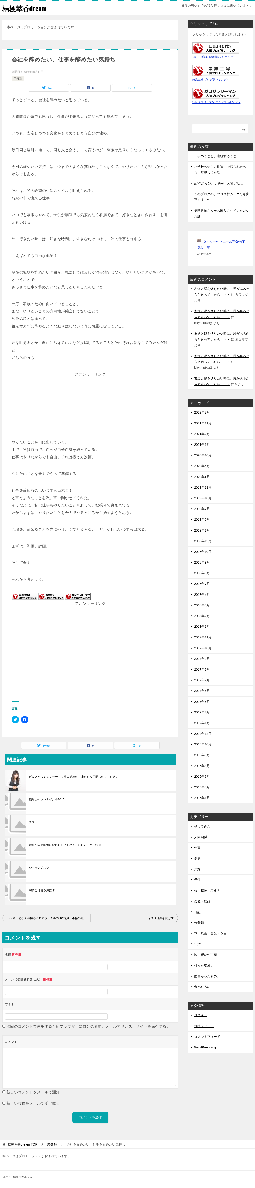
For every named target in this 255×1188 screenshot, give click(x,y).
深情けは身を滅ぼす (42, 890)
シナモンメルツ (39, 867)
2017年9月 (202, 659)
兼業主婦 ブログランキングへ (210, 79)
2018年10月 (203, 552)
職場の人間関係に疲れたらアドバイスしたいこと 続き (65, 845)
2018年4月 (202, 594)
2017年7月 (202, 680)
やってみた (202, 826)
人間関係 (200, 837)
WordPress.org (205, 1047)
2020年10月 (203, 455)
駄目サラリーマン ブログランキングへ (216, 102)
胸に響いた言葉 (205, 955)
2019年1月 (202, 530)
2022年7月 (202, 412)
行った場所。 (204, 965)
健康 (197, 858)
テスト (33, 822)
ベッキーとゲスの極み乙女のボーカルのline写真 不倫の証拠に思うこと (48, 918)
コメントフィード (207, 1036)
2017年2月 (202, 712)
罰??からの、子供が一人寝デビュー (220, 183)
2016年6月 (202, 776)
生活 (197, 944)
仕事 (197, 848)
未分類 (18, 78)
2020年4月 (202, 477)
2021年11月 (203, 423)
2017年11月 (203, 637)
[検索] (220, 128)
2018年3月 (202, 605)
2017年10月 (203, 648)
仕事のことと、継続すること (215, 156)
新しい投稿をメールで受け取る (33, 1103)
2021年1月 (202, 444)
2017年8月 (202, 669)
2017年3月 (202, 702)
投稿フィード (204, 1026)
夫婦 (197, 869)
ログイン (200, 1015)
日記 (197, 912)
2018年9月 (202, 562)
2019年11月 (203, 487)
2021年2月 (202, 434)
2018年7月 (202, 584)
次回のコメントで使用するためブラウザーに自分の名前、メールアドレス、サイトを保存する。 (88, 1026)
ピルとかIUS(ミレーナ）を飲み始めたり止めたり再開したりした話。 (73, 776)
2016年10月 (203, 744)
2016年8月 (202, 766)
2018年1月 (202, 626)
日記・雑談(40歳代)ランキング (213, 57)
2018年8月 (202, 573)
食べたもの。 (204, 987)
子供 (197, 880)
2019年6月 (202, 519)
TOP (22, 1144)
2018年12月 (203, 541)
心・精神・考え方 (207, 890)
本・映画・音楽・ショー (212, 933)
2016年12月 (203, 734)
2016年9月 (202, 755)
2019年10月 (203, 498)
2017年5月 (202, 691)
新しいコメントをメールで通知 (33, 1092)
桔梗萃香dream (25, 8)
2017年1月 (202, 723)
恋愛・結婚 (202, 901)
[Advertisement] (90, 407)
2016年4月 (202, 787)
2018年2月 (202, 616)
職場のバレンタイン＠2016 (46, 799)
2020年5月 (202, 466)
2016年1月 (202, 798)
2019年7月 (202, 509)
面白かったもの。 (207, 976)
